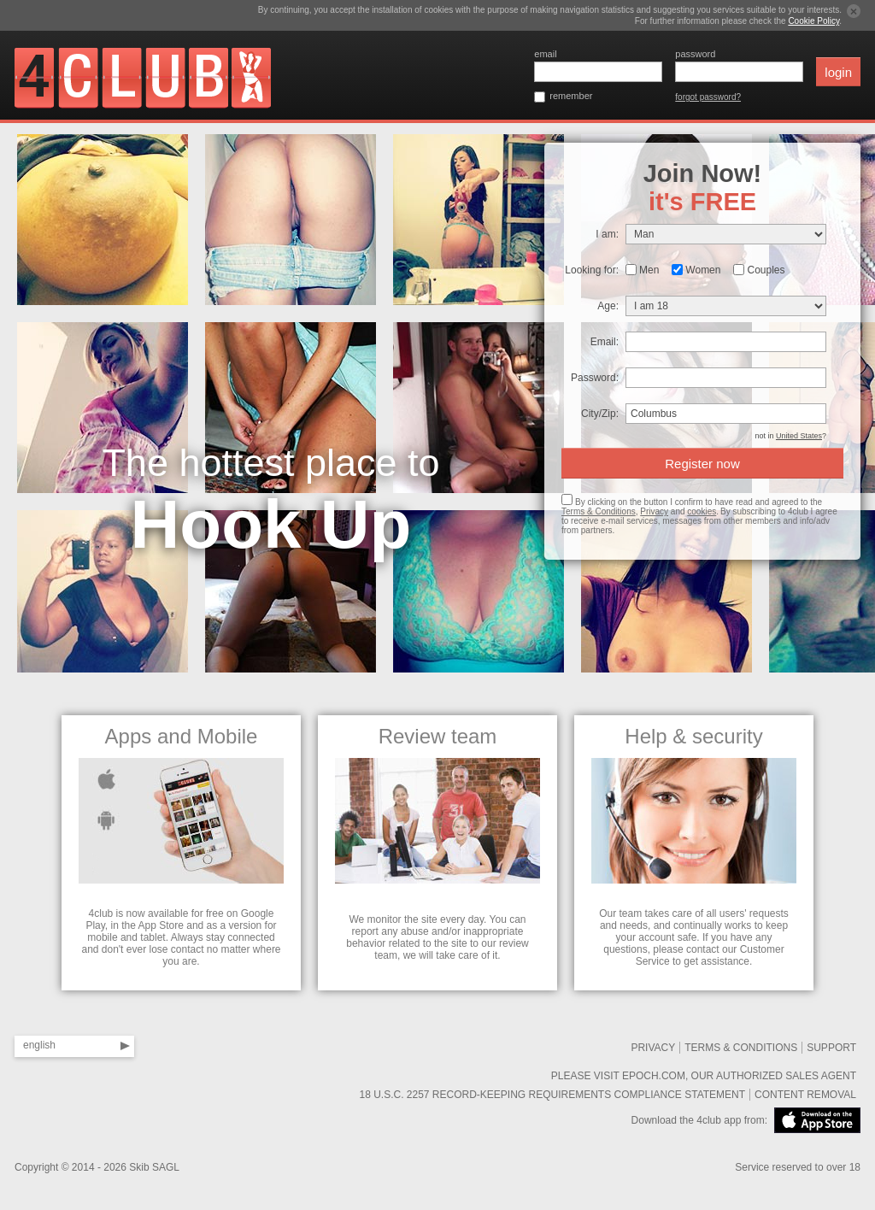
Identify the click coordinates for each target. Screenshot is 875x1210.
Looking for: (592, 270)
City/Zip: (600, 414)
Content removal (805, 1095)
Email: (604, 342)
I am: (607, 234)
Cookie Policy (813, 21)
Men (649, 270)
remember (570, 96)
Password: (595, 378)
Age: (608, 306)
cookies (701, 511)
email (545, 54)
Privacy (654, 511)
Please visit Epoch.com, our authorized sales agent (703, 1076)
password (695, 54)
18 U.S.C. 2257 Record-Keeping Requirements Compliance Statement (552, 1095)
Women (702, 270)
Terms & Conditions (598, 511)
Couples (765, 270)
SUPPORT (831, 1048)
